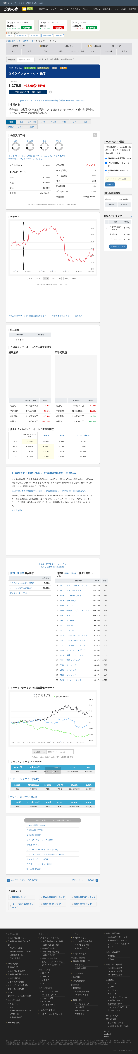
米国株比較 (47, 35)
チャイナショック (82, 1011)
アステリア (71, 630)
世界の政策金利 (47, 1010)
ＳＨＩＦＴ (71, 615)
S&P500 (76, 977)
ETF (92, 51)
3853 (62, 630)
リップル (111, 987)
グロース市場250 (83, 435)
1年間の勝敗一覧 (16, 955)
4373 (62, 645)
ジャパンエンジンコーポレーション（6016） (46, 854)
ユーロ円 (45, 977)
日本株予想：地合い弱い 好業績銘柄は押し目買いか (44, 473)
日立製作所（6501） (35, 830)
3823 (62, 586)
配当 (13, 51)
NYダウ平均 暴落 (81, 995)
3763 (62, 675)
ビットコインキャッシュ (117, 997)
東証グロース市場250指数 (19, 996)
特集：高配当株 (113, 933)
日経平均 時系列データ (18, 974)
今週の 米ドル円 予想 (50, 952)
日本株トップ (18, 46)
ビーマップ (71, 600)
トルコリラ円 (47, 998)
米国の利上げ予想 (82, 948)
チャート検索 (120, 9)
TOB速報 (94, 46)
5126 (62, 665)
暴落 (61, 51)
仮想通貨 (110, 980)
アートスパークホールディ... (78, 640)
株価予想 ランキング (52, 904)
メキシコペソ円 (48, 1005)
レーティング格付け (77, 52)
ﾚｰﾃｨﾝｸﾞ (42, 122)
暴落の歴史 (78, 1000)
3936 (62, 596)
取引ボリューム (114, 1010)
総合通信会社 (43, 68)
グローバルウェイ (74, 596)
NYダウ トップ (80, 938)
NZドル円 (46, 1002)
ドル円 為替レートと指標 (51, 941)
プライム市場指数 (16, 981)
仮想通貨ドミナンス (115, 1004)
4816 (62, 655)
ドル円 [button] (54, 9)
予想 (45, 51)
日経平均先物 (14, 978)
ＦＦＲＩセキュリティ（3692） (40, 864)
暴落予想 (132, 9)
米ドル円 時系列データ (51, 965)
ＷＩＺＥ (70, 605)
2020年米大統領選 (115, 971)
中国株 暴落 (79, 1014)
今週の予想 (13, 963)
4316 (62, 600)
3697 (62, 615)
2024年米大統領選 (115, 968)
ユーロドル (46, 983)
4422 (62, 591)
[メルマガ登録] (24, 9)
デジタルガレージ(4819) (20, 593)
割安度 (30, 145)
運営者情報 (111, 1019)
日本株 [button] (86, 9)
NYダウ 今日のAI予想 (82, 941)
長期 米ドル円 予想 (49, 958)
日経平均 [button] (43, 9)
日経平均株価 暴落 (82, 992)
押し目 (29, 9)
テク (74, 122)
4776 (62, 670)
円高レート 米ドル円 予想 (52, 962)
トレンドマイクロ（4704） (38, 859)
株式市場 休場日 (16, 1017)
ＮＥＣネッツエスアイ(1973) (22, 583)
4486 (62, 650)
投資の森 (11, 9)
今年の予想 (13, 967)
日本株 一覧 (14, 1014)
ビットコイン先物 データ (117, 1007)
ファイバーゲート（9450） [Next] (85, 880)
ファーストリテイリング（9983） (41, 840)
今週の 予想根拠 (48, 955)
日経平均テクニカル (17, 970)
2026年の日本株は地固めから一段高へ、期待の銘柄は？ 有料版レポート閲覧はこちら (49, 491)
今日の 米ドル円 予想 (50, 945)
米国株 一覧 (79, 965)
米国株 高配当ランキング (85, 897)
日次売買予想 (15, 958)
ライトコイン (113, 994)
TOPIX (61, 435)
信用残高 (10, 127)
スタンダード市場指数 (18, 985)
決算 (29, 51)
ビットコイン (113, 984)
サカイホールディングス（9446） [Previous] (23, 880)
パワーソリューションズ (76, 635)
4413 (62, 625)
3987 (62, 620)
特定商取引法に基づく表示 (118, 1026)
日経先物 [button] (75, 9)
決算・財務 (32, 122)
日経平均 (45, 435)
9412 (62, 680)
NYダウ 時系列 (80, 953)
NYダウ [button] (64, 9)
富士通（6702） (33, 845)
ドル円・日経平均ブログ (51, 1014)
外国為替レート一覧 (49, 938)
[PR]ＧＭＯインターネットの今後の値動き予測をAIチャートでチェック (52, 100)
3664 (62, 605)
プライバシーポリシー (116, 1023)
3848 (62, 610)
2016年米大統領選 (115, 975)
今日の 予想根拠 (48, 948)
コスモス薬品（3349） (36, 825)
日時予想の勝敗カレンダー (20, 952)
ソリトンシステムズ (24, 779)
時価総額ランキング (115, 1000)
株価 (11, 122)
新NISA (43, 46)
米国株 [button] (96, 9)
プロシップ (71, 675)
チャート (21, 127)
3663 (62, 640)
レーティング (21, 35)
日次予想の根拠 (16, 948)
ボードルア (71, 625)
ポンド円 (45, 980)
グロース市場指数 (16, 989)
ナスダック (78, 973)
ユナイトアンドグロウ (75, 650)
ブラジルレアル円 (49, 995)
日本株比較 (34, 35)
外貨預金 (111, 956)
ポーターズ (71, 665)
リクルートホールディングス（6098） (43, 849)
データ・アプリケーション (77, 610)
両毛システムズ (73, 660)
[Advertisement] (52, 299)
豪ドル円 (45, 973)
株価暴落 (77, 988)
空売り (124, 51)
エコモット (71, 620)
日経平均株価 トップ (17, 938)
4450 (62, 635)
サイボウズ (71, 670)
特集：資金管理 (113, 952)
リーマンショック (82, 1004)
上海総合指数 (79, 980)
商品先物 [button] (107, 9)
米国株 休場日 (80, 968)
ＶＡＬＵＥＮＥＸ (74, 591)
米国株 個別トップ (81, 961)
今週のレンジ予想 (82, 945)
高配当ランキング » (118, 246)
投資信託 (111, 959)
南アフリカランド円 (50, 991)
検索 (11, 1007)
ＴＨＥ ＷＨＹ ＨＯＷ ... (78, 586)
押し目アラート (119, 46)
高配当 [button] (69, 46)
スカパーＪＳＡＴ (74, 680)
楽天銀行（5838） (34, 835)
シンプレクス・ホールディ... (78, 645)
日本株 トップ (14, 1003)
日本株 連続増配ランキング (20, 1011)
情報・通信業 (30, 68)
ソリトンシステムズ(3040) (21, 588)
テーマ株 (59, 35)
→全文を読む (17, 510)
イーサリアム (113, 990)
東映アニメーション (74, 655)
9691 (62, 660)
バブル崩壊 (79, 1007)
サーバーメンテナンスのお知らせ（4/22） (27, 3)
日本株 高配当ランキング (54, 897)
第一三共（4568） (34, 869)
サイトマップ (112, 1016)
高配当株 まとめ (19, 897)
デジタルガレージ (23, 796)
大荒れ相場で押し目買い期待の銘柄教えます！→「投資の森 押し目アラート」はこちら (45, 316)
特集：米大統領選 (114, 964)
